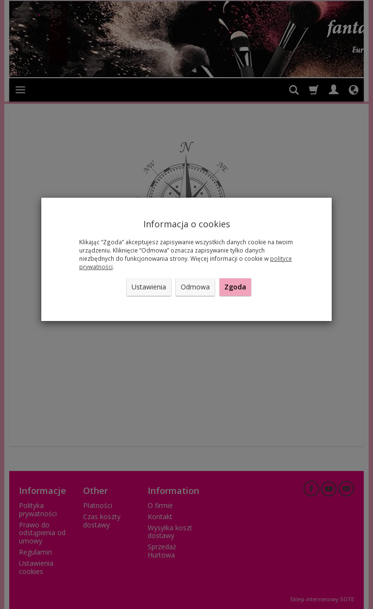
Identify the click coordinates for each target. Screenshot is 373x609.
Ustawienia (149, 286)
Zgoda (235, 286)
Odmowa (195, 286)
